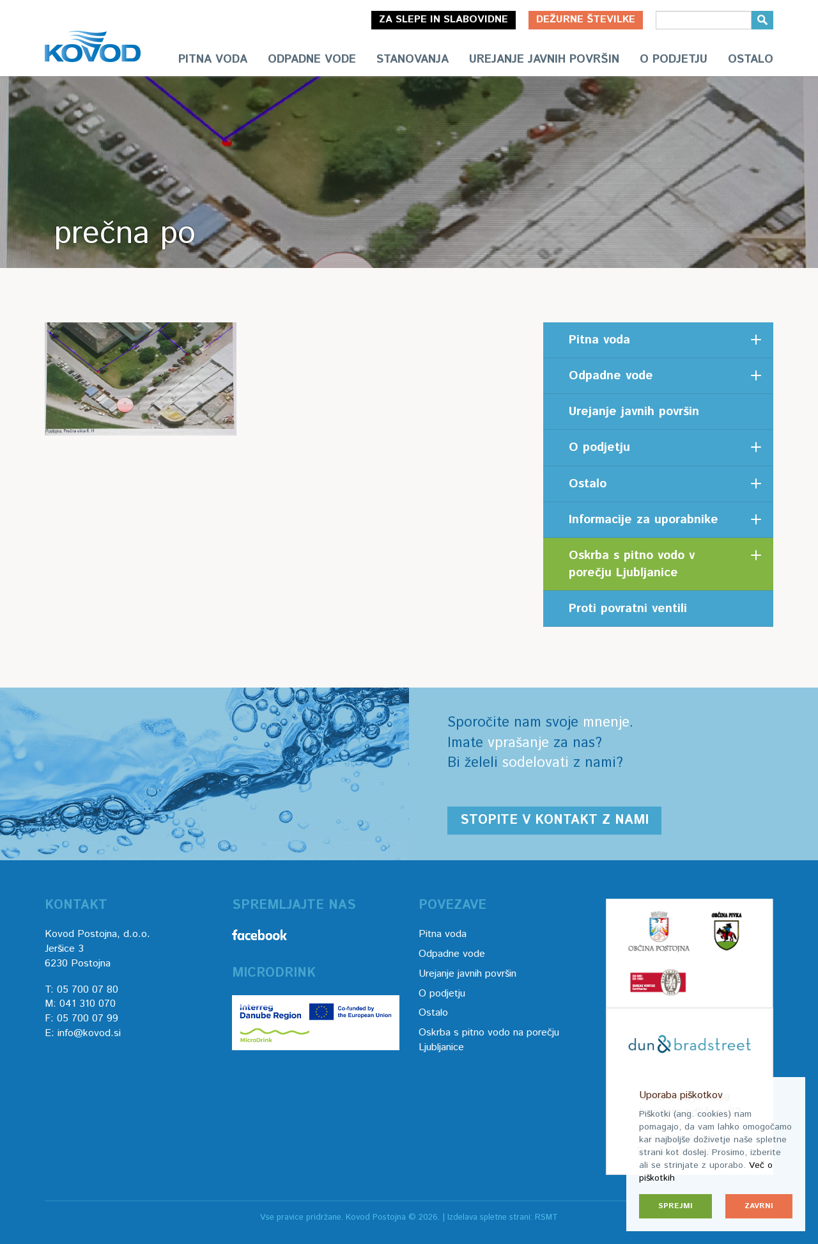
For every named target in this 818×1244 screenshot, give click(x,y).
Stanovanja (412, 59)
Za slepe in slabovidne (443, 19)
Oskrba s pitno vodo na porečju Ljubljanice (489, 1040)
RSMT (546, 1217)
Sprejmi (675, 1206)
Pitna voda (212, 59)
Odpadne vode (312, 59)
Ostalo (750, 59)
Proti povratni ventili (628, 608)
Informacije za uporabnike (643, 519)
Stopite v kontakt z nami (554, 820)
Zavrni (759, 1206)
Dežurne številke (585, 19)
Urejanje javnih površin (544, 59)
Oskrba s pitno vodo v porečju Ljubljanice (632, 564)
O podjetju (673, 59)
